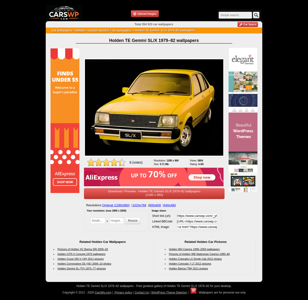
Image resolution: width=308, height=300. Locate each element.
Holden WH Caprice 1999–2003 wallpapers (194, 249)
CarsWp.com (103, 292)
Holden (80, 30)
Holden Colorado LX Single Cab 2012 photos (195, 258)
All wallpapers (122, 30)
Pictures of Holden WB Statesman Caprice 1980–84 (199, 254)
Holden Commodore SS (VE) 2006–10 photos (84, 263)
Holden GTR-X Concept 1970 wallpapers (81, 254)
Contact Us (142, 292)
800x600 (155, 205)
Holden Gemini (98, 30)
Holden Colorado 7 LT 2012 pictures (190, 263)
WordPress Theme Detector (169, 292)
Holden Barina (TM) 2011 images (188, 268)
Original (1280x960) (116, 205)
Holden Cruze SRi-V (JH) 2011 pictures (81, 258)
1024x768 (139, 205)
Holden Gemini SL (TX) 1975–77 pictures (82, 268)
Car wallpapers (62, 30)
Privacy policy (123, 292)
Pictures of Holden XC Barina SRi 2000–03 (83, 249)
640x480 (170, 205)
